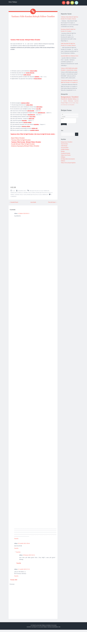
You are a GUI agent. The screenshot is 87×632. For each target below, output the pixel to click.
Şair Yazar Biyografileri (70, 104)
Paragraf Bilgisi (64, 102)
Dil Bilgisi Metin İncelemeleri (68, 159)
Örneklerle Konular (16, 195)
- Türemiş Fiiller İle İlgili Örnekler (20, 142)
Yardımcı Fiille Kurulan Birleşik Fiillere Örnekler (33, 17)
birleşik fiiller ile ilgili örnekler (39, 193)
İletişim (63, 151)
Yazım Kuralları (64, 147)
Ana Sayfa (33, 204)
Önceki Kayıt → (52, 204)
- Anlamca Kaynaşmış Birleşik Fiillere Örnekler (24, 148)
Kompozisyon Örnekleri (69, 97)
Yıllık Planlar (64, 145)
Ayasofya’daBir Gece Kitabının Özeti (69, 56)
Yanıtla (16, 541)
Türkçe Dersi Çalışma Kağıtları (68, 162)
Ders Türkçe (13, 2)
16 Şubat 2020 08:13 (23, 216)
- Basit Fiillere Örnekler (17, 140)
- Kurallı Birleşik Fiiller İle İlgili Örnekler (22, 146)
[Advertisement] (33, 31)
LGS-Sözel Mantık (71, 102)
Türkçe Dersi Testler (66, 155)
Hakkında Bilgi (22, 193)
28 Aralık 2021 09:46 (24, 545)
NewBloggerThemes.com (54, 629)
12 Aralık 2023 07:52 (24, 571)
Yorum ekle (13, 582)
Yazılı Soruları (64, 143)
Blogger (54, 627)
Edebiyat (75, 99)
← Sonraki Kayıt (13, 204)
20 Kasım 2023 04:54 (29, 557)
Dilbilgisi (63, 157)
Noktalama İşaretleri (73, 101)
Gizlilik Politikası (65, 149)
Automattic (35, 629)
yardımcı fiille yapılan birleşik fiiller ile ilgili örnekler (31, 197)
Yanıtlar (18, 554)
